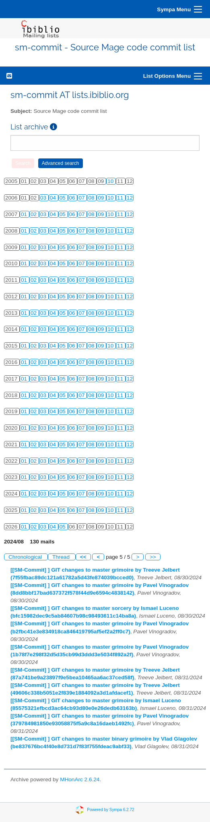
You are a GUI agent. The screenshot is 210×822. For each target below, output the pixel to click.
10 (111, 181)
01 (25, 214)
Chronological (25, 557)
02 (34, 214)
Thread (61, 557)
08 (92, 198)
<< (83, 557)
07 (82, 198)
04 (54, 198)
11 (121, 198)
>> (153, 557)
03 (44, 198)
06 (73, 198)
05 (63, 198)
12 (130, 198)
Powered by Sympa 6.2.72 (110, 809)
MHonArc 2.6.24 (79, 779)
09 (101, 198)
